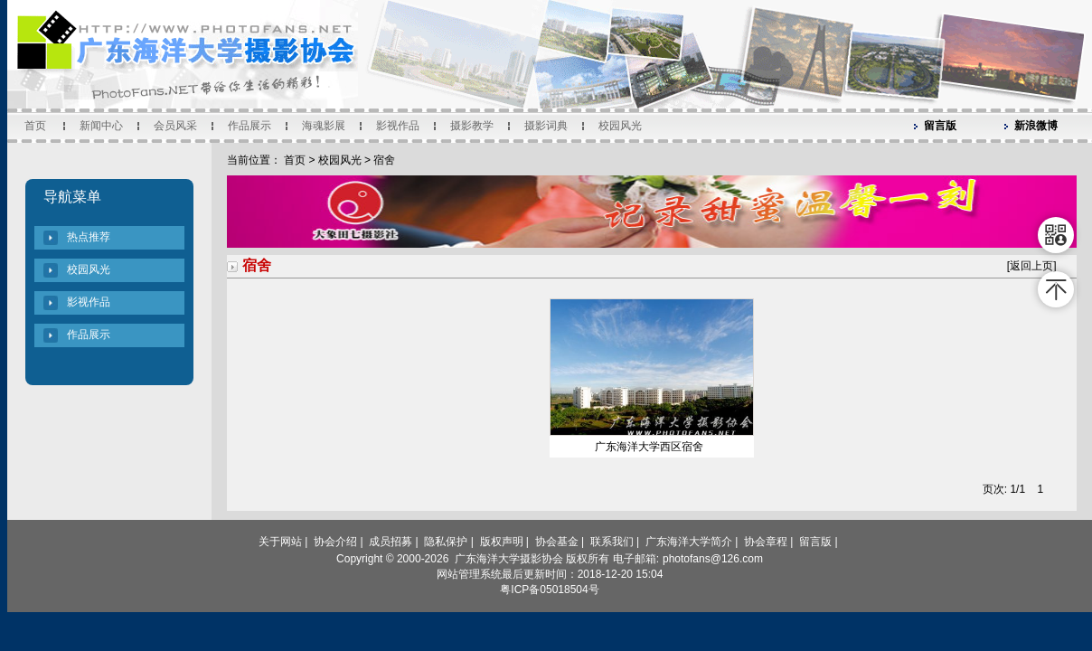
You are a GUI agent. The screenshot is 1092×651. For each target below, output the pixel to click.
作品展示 (249, 125)
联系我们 (612, 541)
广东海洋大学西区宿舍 (649, 446)
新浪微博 (1036, 125)
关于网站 (280, 541)
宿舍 (384, 160)
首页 (35, 125)
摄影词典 (546, 125)
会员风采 (175, 125)
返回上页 (1031, 265)
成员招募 (390, 541)
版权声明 (501, 541)
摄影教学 (472, 125)
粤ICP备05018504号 (549, 589)
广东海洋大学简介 (688, 541)
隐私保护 (445, 541)
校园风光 (620, 125)
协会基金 (557, 541)
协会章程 (765, 541)
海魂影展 (323, 125)
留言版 (940, 125)
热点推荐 (88, 237)
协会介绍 (335, 541)
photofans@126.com (713, 558)
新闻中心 (101, 125)
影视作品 (397, 125)
